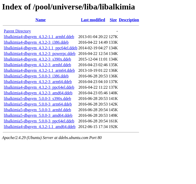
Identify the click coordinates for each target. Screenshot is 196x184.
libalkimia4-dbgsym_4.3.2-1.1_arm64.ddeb (39, 70)
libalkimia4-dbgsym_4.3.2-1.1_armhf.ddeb (39, 36)
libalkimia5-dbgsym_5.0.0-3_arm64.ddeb (38, 104)
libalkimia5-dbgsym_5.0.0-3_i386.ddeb (36, 76)
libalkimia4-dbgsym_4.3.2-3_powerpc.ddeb (39, 53)
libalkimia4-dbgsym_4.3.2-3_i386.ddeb (36, 42)
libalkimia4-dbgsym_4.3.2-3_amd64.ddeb (38, 93)
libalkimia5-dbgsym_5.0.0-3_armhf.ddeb (37, 110)
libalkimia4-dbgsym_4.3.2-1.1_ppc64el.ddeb (40, 48)
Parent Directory (17, 31)
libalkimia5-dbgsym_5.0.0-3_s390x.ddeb (37, 98)
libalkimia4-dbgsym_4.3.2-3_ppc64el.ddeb (39, 87)
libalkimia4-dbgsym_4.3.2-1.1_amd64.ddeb (40, 126)
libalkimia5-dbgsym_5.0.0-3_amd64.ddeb (38, 115)
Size (113, 20)
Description (129, 20)
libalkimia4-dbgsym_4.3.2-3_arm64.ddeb (38, 81)
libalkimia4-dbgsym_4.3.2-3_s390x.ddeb (37, 59)
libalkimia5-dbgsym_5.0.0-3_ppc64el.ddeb (39, 121)
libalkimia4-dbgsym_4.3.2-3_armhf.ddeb (37, 65)
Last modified (93, 20)
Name (40, 20)
